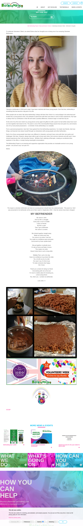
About (43, 7)
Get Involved (52, 7)
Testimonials (64, 7)
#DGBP (8, 409)
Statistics (39, 521)
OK (63, 521)
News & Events (77, 7)
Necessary (14, 521)
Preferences (27, 521)
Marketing (51, 521)
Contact (75, 3)
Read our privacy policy (15, 517)
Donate (65, 3)
